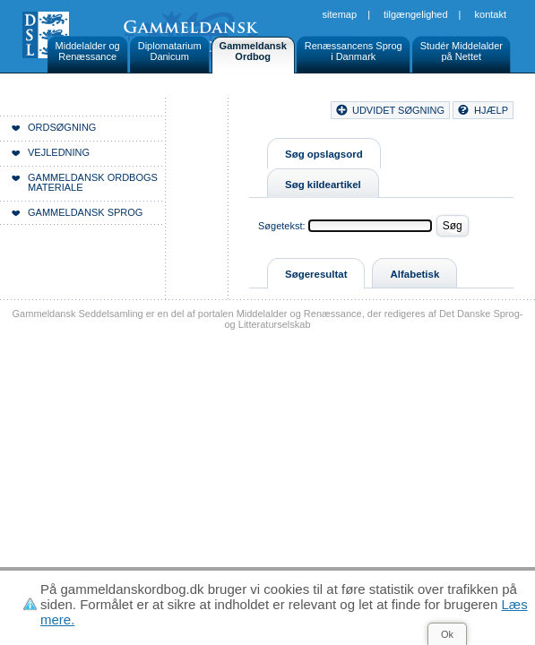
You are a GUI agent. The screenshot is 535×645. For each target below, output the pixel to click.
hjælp (491, 110)
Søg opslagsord (324, 154)
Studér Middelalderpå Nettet (461, 51)
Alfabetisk (414, 274)
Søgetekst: (282, 225)
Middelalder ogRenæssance (88, 51)
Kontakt (490, 14)
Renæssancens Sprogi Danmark (353, 51)
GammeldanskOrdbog (253, 51)
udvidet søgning (398, 110)
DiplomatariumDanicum (170, 51)
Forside (211, 134)
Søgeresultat (316, 274)
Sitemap (340, 14)
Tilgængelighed (416, 14)
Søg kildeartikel (323, 184)
